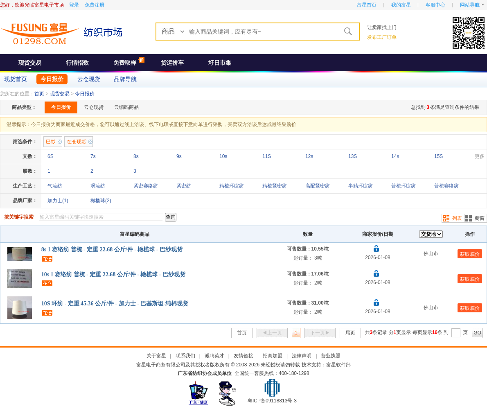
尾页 (350, 333)
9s (179, 156)
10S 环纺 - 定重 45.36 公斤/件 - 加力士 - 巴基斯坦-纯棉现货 (114, 303)
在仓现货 (76, 142)
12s (309, 156)
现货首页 (15, 79)
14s (395, 156)
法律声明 (301, 356)
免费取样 (124, 62)
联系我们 (185, 356)
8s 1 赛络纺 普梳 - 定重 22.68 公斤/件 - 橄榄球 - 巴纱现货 (112, 249)
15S (438, 156)
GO (477, 333)
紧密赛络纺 (145, 186)
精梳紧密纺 (274, 186)
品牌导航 (125, 79)
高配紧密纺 (317, 186)
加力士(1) (57, 200)
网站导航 (470, 5)
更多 (480, 156)
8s (136, 156)
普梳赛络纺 (446, 186)
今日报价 (52, 79)
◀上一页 (272, 333)
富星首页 (367, 5)
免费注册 (94, 5)
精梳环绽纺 (231, 186)
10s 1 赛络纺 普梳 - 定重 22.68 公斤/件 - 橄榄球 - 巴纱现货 (113, 274)
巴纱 (51, 142)
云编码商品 (126, 107)
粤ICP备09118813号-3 (272, 401)
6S (50, 156)
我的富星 (401, 5)
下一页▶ (320, 333)
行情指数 (77, 62)
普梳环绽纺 (403, 186)
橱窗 (480, 218)
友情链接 (243, 356)
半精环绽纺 (360, 186)
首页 (39, 94)
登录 (74, 5)
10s (223, 156)
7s (93, 156)
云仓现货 (88, 79)
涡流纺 (97, 186)
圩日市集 (219, 62)
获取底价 (470, 254)
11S (266, 156)
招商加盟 (272, 356)
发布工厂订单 (382, 37)
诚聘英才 (214, 356)
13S (352, 156)
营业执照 (330, 356)
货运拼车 (172, 62)
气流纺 (54, 186)
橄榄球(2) (100, 200)
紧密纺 (183, 186)
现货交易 (29, 62)
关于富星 (156, 356)
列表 (457, 218)
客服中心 (435, 5)
